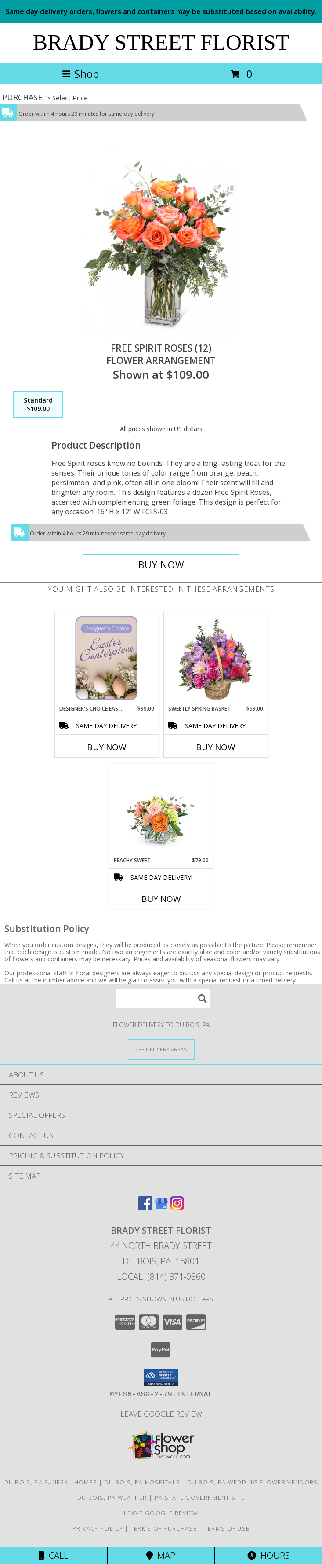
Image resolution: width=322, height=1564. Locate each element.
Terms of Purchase (163, 1528)
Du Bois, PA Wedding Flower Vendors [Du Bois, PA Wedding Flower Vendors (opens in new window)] (253, 1482)
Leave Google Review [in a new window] (161, 1414)
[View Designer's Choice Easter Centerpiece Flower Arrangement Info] (106, 658)
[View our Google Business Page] (161, 1207)
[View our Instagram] (177, 1207)
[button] (161, 1377)
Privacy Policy (97, 1528)
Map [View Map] (160, 1555)
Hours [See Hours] (268, 1555)
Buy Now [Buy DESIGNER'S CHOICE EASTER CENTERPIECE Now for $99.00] (107, 747)
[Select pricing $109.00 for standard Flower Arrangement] (38, 405)
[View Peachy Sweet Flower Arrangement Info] (161, 810)
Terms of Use (227, 1528)
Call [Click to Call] (53, 1555)
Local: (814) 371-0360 (161, 1276)
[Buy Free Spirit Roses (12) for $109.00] (161, 564)
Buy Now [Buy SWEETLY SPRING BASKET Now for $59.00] (215, 747)
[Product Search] (163, 998)
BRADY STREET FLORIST (161, 42)
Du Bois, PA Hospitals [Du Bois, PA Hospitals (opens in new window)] (142, 1482)
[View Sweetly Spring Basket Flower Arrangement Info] (215, 658)
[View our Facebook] (145, 1207)
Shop (80, 73)
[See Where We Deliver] (161, 1049)
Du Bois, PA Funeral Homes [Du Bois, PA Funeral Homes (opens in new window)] (51, 1482)
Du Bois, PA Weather (112, 1498)
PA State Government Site (200, 1498)
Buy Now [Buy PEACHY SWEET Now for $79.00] (161, 899)
